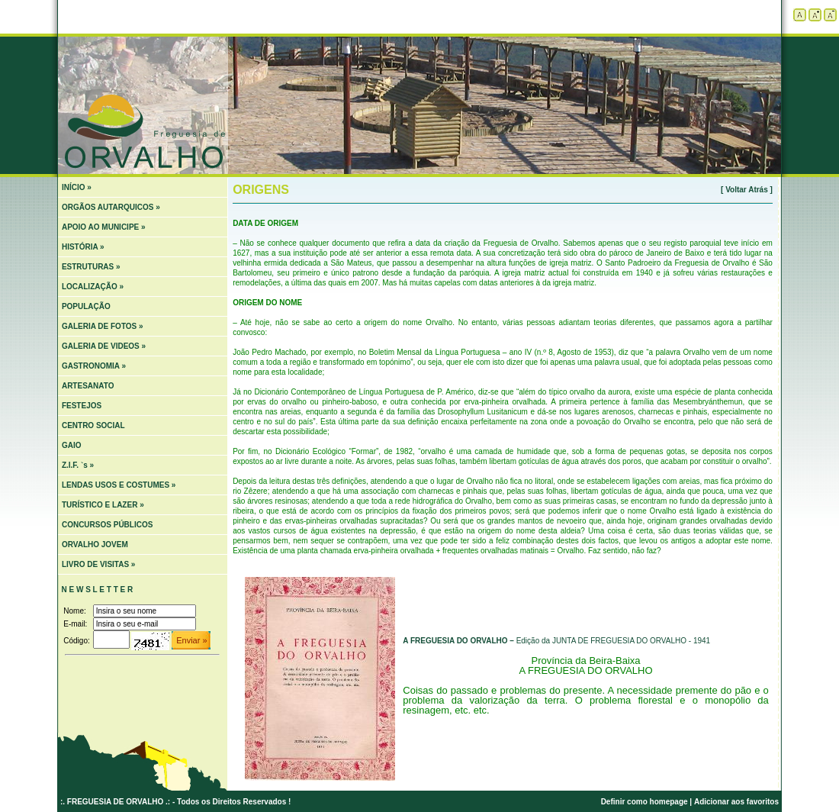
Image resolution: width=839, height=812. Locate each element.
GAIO (72, 445)
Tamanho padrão (799, 14)
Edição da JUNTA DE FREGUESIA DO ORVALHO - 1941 (556, 640)
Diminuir (830, 14)
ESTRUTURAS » (91, 267)
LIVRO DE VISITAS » (99, 564)
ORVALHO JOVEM (95, 544)
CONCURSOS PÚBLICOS (107, 524)
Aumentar (814, 14)
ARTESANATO (88, 386)
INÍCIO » (77, 187)
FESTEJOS (81, 405)
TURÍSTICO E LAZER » (103, 505)
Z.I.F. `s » (78, 465)
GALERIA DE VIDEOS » (104, 346)
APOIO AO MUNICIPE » (104, 227)
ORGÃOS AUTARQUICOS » (111, 207)
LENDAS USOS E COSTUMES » (118, 485)
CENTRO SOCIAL (93, 425)
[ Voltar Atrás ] (747, 189)
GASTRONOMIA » (94, 366)
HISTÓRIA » (83, 247)
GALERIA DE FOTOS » (102, 326)
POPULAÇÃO (86, 306)
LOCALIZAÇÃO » (93, 286)
